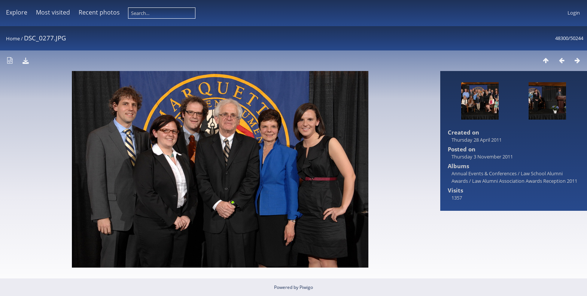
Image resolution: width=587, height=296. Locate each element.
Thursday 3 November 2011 (482, 156)
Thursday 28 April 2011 (476, 139)
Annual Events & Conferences (484, 173)
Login (574, 12)
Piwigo (306, 287)
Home (13, 38)
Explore (16, 12)
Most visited (53, 12)
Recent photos (99, 12)
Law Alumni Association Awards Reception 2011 (524, 181)
